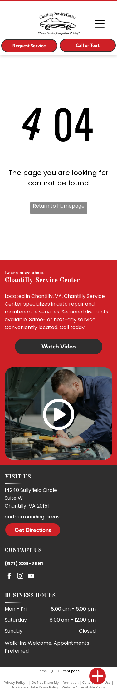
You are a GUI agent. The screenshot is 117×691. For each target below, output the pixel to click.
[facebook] (9, 576)
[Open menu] (100, 23)
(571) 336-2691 (24, 563)
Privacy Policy (14, 682)
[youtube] (31, 576)
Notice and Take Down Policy (35, 687)
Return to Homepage (59, 205)
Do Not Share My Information (55, 682)
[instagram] (20, 576)
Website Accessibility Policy (83, 687)
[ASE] (58, 240)
